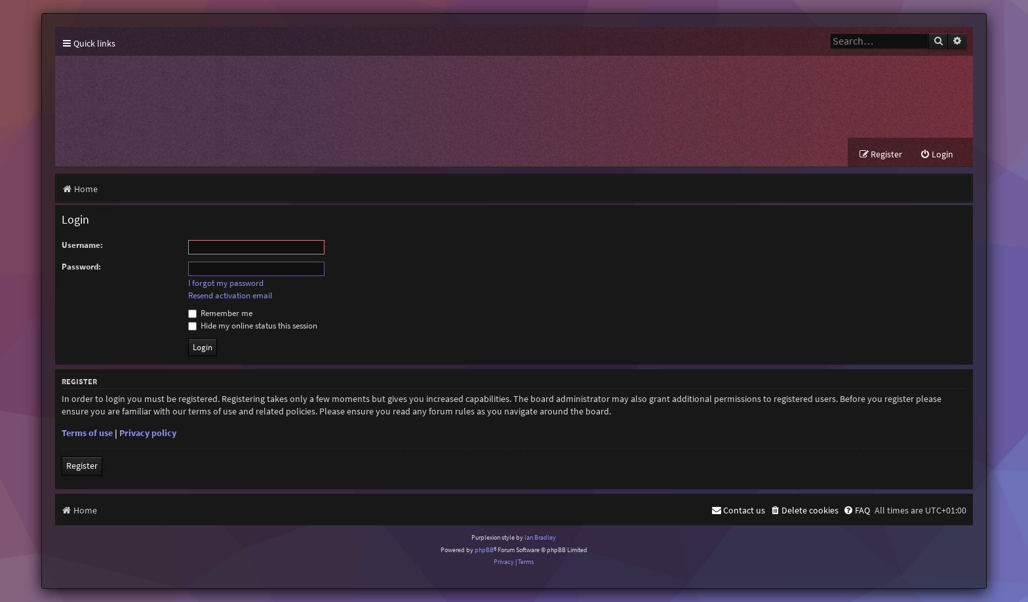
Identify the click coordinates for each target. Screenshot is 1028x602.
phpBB (484, 550)
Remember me (220, 313)
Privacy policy (147, 433)
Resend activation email (230, 296)
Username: (82, 245)
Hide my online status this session (252, 325)
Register (82, 466)
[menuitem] (936, 154)
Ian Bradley (540, 537)
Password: (81, 266)
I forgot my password (226, 283)
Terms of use (87, 433)
